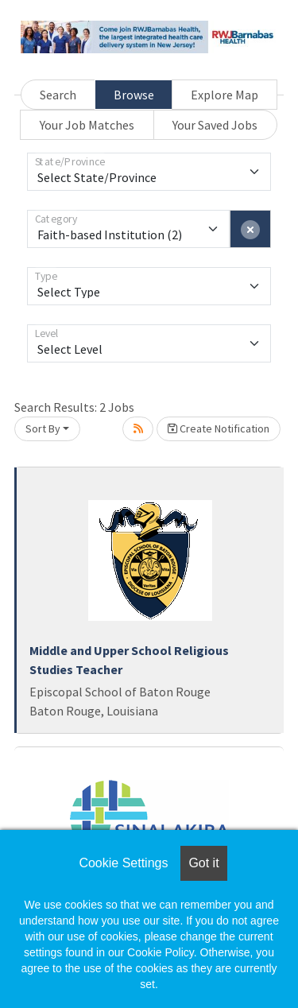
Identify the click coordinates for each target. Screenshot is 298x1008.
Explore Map (224, 95)
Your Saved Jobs (214, 125)
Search (58, 95)
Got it (203, 863)
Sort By (42, 428)
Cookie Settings (123, 863)
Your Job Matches (87, 125)
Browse (134, 95)
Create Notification (218, 428)
